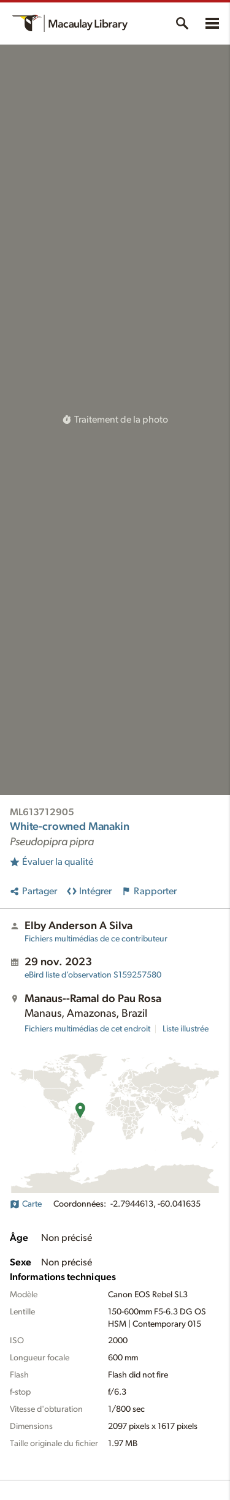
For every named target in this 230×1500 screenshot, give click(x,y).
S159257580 (93, 975)
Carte (26, 1204)
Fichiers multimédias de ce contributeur (96, 939)
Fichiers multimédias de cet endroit (87, 1029)
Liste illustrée (186, 1029)
